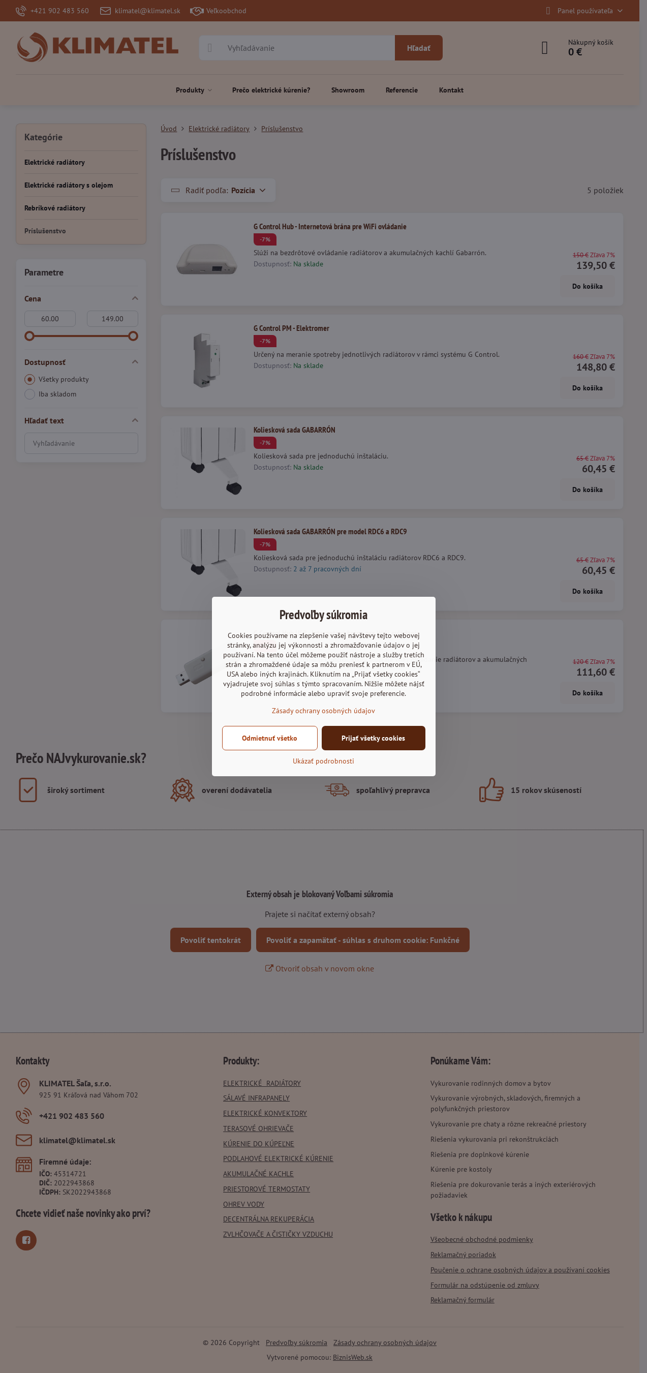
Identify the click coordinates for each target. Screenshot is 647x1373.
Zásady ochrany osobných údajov (323, 710)
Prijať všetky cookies (373, 738)
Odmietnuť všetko (269, 738)
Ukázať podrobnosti (323, 761)
